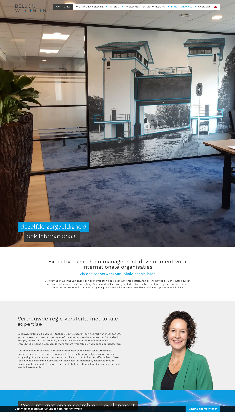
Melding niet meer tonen (203, 408)
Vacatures (63, 6)
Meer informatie (73, 408)
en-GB (215, 7)
